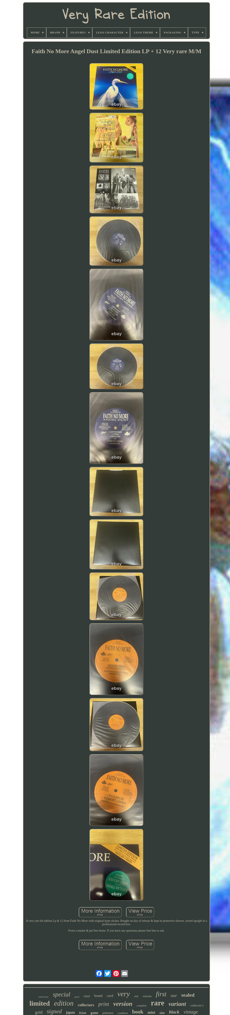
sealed (188, 995)
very (123, 994)
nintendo (147, 996)
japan (70, 1012)
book (137, 1012)
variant (177, 1004)
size (162, 1013)
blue (82, 1013)
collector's (196, 1005)
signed (54, 1011)
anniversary (43, 997)
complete (142, 1005)
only (136, 996)
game (94, 1013)
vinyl (86, 996)
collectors (86, 1005)
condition (123, 1013)
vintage (191, 1012)
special (61, 994)
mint (151, 1012)
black (174, 1012)
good (76, 996)
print (103, 1004)
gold (39, 1012)
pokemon (107, 1013)
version (122, 1003)
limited (39, 1003)
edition (64, 1003)
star (174, 995)
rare (157, 1003)
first (161, 994)
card (110, 996)
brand (98, 996)
